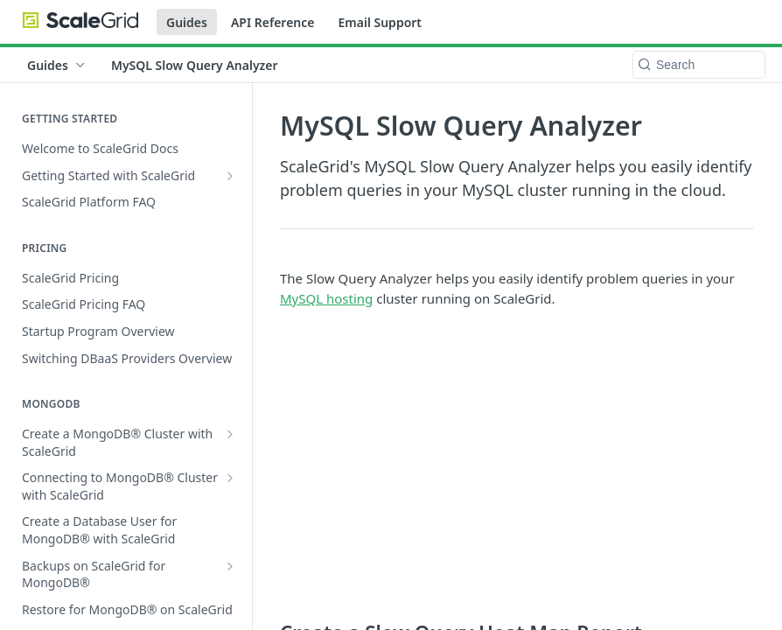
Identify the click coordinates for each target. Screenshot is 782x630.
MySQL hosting (326, 298)
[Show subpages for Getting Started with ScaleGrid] (230, 176)
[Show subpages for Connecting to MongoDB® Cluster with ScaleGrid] (230, 478)
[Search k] (699, 65)
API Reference (273, 22)
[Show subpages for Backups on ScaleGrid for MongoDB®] (230, 566)
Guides (186, 22)
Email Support (380, 22)
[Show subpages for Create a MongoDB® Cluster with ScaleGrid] (230, 434)
